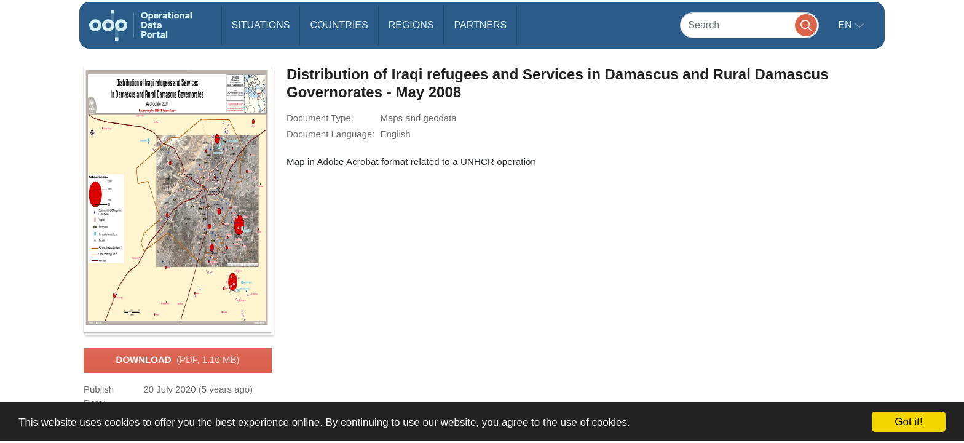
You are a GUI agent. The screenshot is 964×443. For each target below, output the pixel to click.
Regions (411, 25)
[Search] (749, 25)
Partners (480, 25)
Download (178, 360)
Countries (339, 25)
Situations (261, 25)
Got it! (908, 422)
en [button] (846, 25)
